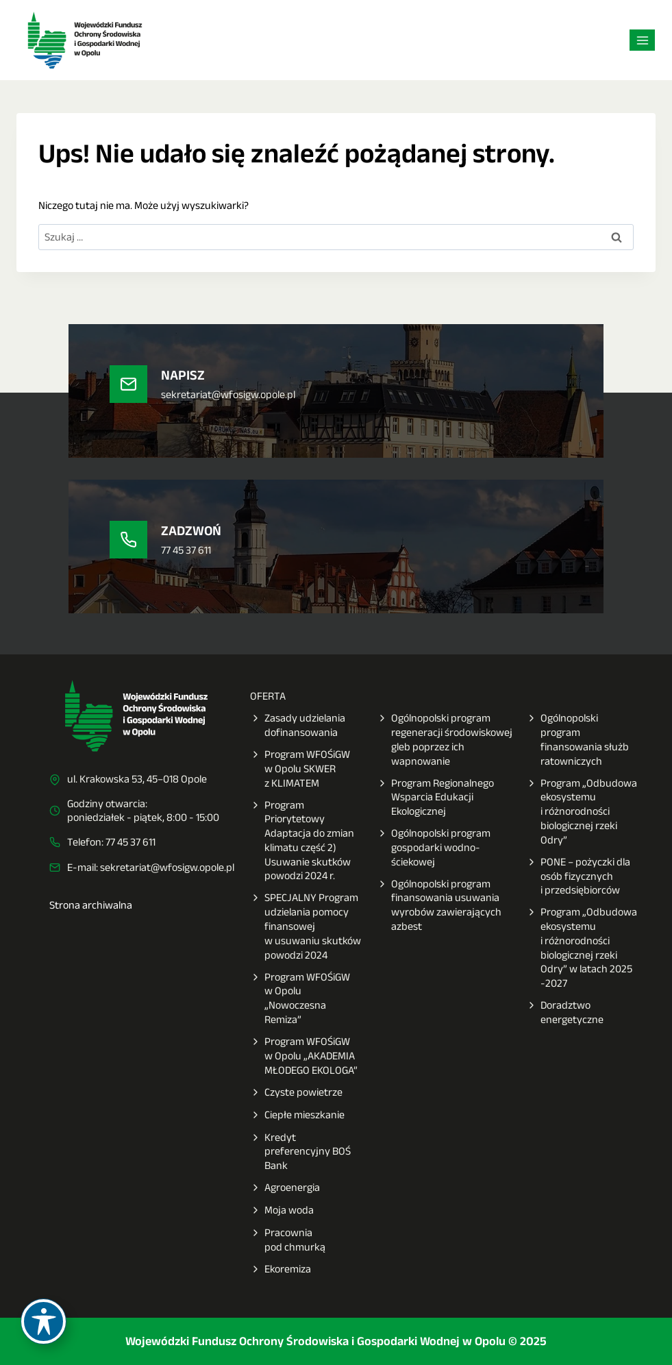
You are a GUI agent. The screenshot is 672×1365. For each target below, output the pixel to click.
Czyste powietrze (296, 1092)
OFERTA (268, 696)
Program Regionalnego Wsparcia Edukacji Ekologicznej (435, 797)
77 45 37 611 (130, 842)
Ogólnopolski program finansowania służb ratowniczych (577, 739)
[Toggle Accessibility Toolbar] (43, 1321)
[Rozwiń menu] (642, 40)
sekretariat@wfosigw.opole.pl (167, 867)
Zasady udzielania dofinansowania (297, 725)
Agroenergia (285, 1188)
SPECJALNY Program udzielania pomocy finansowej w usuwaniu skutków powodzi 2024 (305, 926)
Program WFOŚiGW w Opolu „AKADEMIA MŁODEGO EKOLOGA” (304, 1056)
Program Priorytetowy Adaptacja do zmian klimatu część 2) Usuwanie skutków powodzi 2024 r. (302, 841)
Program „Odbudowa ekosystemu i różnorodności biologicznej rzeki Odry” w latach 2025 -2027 (581, 948)
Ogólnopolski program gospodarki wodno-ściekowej (433, 847)
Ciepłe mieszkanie (297, 1115)
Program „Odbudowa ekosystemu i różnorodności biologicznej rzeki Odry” (581, 812)
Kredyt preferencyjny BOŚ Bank (300, 1152)
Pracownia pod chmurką (287, 1240)
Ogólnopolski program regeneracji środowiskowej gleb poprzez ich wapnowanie (444, 739)
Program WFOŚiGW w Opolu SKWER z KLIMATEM (300, 769)
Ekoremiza (280, 1269)
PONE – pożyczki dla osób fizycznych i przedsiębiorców (578, 876)
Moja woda (282, 1210)
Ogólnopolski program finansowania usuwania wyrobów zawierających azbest (439, 905)
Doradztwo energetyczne (564, 1012)
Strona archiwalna (90, 905)
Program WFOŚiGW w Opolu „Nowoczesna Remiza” (300, 998)
